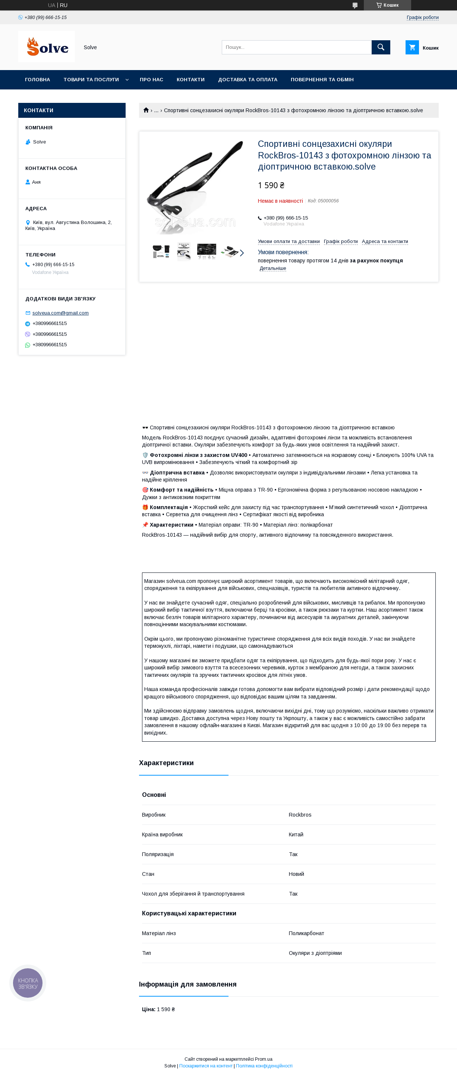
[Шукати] (381, 47)
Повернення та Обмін (322, 79)
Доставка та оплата (247, 79)
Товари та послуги (91, 79)
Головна (37, 79)
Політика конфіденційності (264, 1066)
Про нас (151, 79)
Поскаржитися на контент (206, 1066)
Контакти (191, 79)
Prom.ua (263, 1059)
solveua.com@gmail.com (60, 313)
